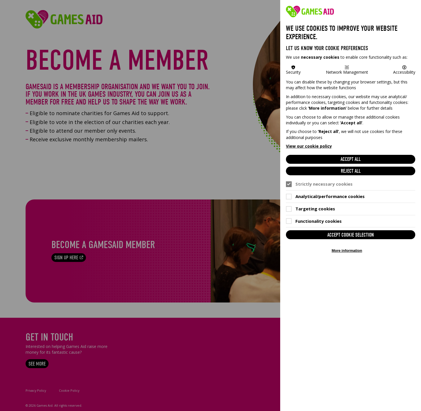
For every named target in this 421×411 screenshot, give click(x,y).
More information (347, 250)
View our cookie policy (309, 146)
